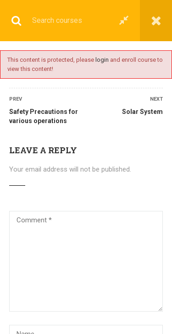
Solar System (142, 111)
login (102, 59)
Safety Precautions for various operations (43, 116)
